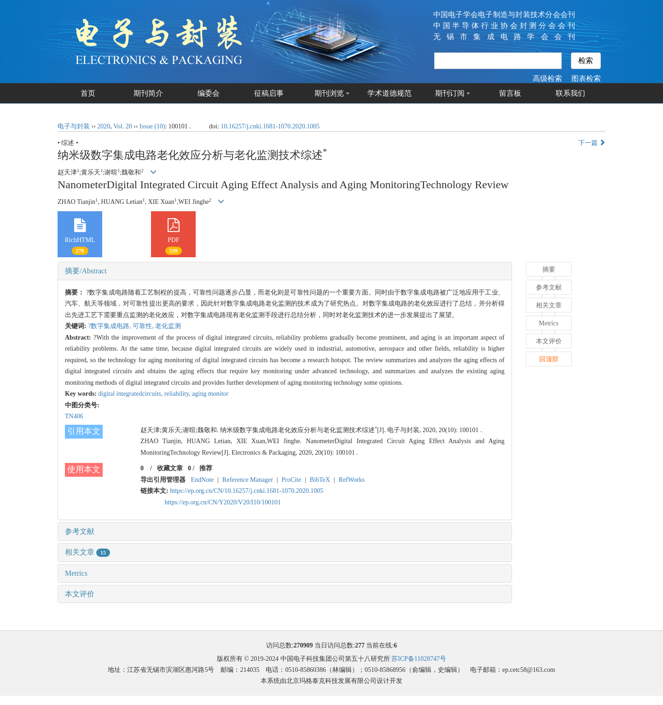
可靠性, (144, 326)
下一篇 (592, 142)
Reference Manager (247, 479)
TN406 (74, 416)
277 (360, 645)
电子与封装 (74, 126)
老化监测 (168, 326)
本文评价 (79, 594)
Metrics (76, 573)
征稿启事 (269, 93)
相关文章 (87, 552)
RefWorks (352, 479)
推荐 (205, 468)
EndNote (202, 479)
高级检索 (547, 78)
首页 (88, 93)
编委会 (209, 93)
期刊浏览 (329, 93)
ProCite (291, 479)
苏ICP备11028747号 (418, 658)
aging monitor (210, 393)
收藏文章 (170, 468)
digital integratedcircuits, (131, 393)
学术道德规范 (389, 93)
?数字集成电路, (110, 326)
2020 (103, 126)
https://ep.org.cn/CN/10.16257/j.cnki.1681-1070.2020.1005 (246, 490)
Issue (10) (152, 126)
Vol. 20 (122, 126)
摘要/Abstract (86, 271)
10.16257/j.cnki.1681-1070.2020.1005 (270, 126)
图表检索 (586, 78)
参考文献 (79, 531)
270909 (303, 645)
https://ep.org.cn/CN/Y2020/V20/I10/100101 (223, 502)
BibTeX (320, 479)
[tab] (285, 271)
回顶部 (548, 359)
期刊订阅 (450, 93)
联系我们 (570, 93)
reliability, (178, 393)
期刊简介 (148, 93)
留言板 (510, 93)
